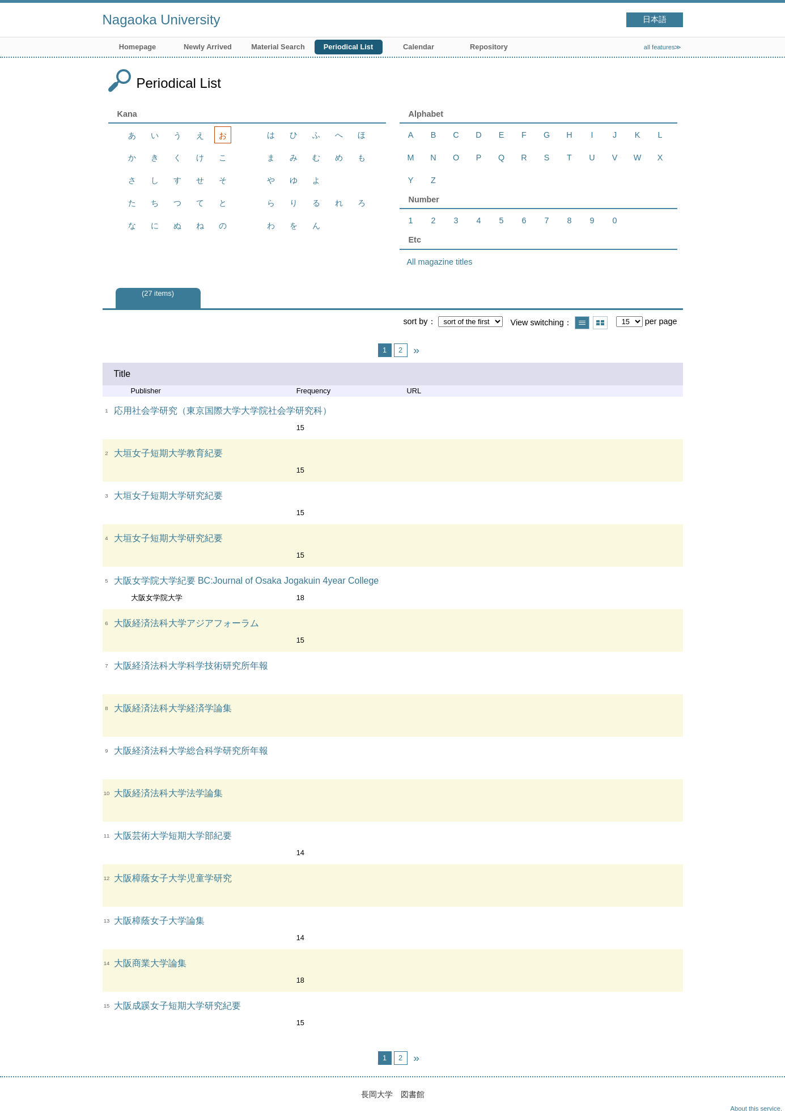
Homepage (137, 47)
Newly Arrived (208, 47)
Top (765, 1097)
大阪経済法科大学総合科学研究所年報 (191, 750)
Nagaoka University (161, 19)
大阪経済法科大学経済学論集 (173, 708)
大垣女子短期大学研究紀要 (168, 495)
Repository (489, 47)
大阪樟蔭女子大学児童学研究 (173, 878)
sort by (415, 321)
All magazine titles (440, 261)
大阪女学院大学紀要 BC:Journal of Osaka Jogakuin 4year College (246, 580)
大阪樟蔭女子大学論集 (159, 920)
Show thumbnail (600, 322)
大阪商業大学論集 (150, 963)
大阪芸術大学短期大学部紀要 (173, 835)
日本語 (655, 19)
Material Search (278, 47)
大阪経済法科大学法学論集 (168, 793)
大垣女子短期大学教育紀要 (168, 453)
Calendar (418, 47)
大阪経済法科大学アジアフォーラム (186, 623)
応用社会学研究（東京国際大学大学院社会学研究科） (223, 410)
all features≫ (663, 47)
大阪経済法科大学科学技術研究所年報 (191, 665)
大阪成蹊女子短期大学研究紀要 (177, 1005)
